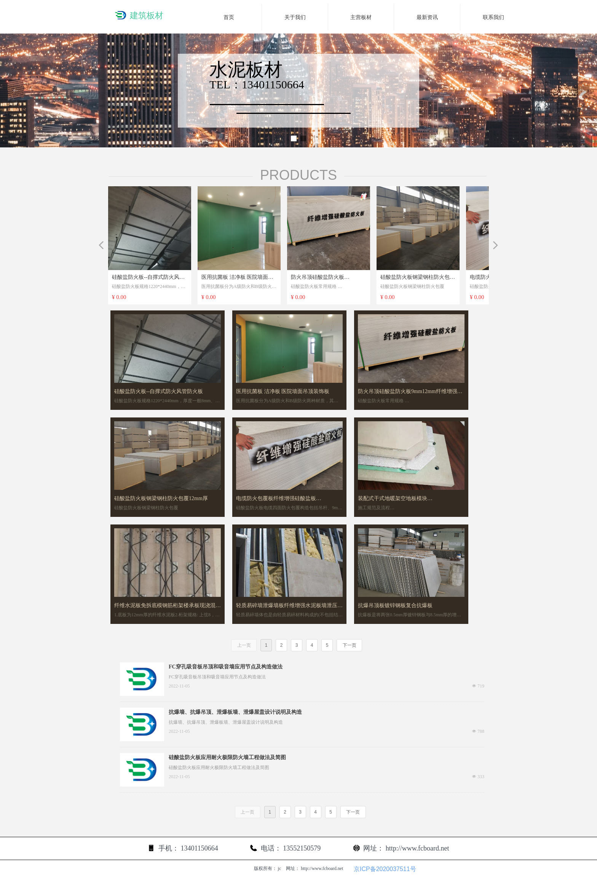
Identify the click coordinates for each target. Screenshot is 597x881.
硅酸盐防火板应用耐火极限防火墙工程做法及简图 (227, 757)
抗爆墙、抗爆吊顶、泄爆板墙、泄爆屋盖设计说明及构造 (235, 712)
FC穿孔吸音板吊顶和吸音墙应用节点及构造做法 (226, 667)
